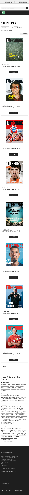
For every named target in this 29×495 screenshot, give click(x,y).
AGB (2, 463)
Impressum (4, 462)
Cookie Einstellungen (8, 468)
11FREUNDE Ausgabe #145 (11, 189)
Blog (2, 490)
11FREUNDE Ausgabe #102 (11, 107)
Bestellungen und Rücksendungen (14, 490)
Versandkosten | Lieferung (9, 456)
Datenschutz (5, 465)
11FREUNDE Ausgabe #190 (11, 271)
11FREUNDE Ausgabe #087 (11, 66)
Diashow (24, 33)
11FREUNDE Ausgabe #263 (11, 354)
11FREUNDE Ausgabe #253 (11, 313)
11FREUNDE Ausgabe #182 (11, 231)
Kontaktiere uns (6, 492)
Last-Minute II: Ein (23, 1)
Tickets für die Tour (8, 2)
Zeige (12, 27)
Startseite (4, 17)
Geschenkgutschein (23, 2)
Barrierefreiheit (6, 467)
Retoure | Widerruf (7, 459)
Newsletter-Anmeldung (8, 460)
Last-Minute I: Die (8, 1)
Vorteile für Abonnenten (9, 457)
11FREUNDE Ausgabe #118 (11, 148)
